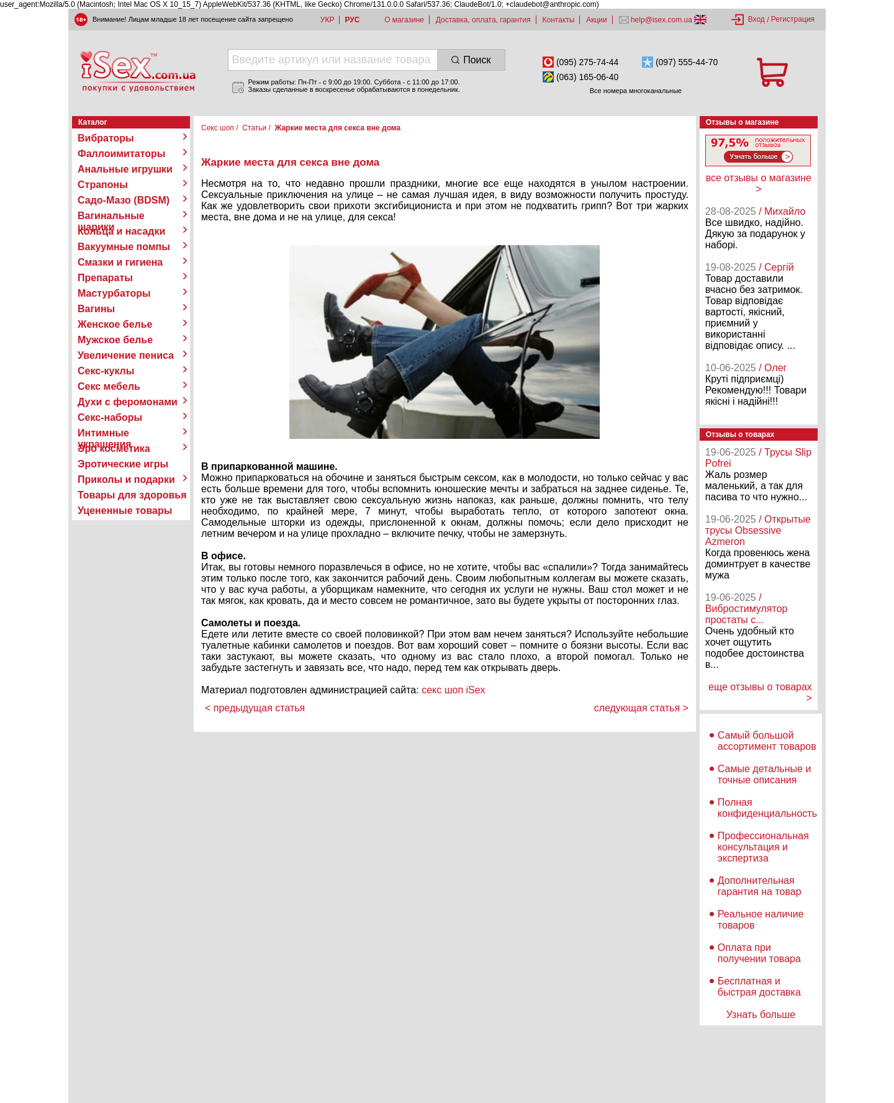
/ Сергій (776, 267)
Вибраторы (106, 138)
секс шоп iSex (453, 690)
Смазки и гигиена (120, 262)
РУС (352, 20)
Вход (756, 19)
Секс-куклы (106, 371)
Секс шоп (217, 128)
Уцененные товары (125, 510)
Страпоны (103, 184)
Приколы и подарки (126, 479)
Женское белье (115, 324)
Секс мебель (109, 386)
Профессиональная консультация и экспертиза (763, 847)
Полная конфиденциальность (767, 808)
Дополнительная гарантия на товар (759, 886)
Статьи (254, 128)
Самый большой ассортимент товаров (767, 741)
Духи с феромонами (128, 402)
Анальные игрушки (125, 169)
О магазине (404, 20)
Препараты (105, 277)
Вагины (96, 309)
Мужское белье (115, 340)
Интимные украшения (105, 433)
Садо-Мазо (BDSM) (123, 200)
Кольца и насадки (121, 231)
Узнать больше (760, 1014)
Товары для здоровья (132, 495)
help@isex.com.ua (662, 20)
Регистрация (793, 19)
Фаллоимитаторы (122, 153)
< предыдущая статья (255, 708)
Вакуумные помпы (124, 246)
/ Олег (773, 367)
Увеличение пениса (126, 355)
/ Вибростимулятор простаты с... (746, 608)
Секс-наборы (110, 417)
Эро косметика (114, 448)
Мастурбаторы (114, 293)
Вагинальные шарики (111, 216)
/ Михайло (782, 211)
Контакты (559, 20)
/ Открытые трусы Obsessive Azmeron (758, 530)
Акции (596, 20)
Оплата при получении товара (759, 953)
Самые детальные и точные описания (764, 774)
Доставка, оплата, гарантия (483, 20)
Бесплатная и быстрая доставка (759, 986)
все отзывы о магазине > (758, 183)
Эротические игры (123, 464)
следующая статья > (641, 708)
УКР (327, 20)
